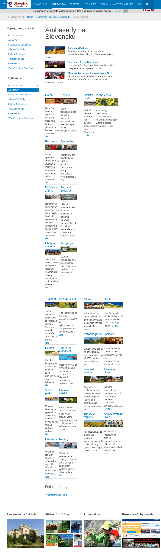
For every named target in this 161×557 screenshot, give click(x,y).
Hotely (49, 95)
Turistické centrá (16, 59)
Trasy (106, 4)
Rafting (63, 439)
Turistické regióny (90, 415)
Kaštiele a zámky (51, 189)
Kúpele (49, 347)
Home (30, 17)
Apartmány (67, 141)
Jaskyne (109, 334)
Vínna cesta (103, 95)
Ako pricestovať (15, 35)
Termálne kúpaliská (65, 349)
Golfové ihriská (64, 392)
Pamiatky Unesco (109, 371)
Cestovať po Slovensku (19, 44)
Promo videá (14, 63)
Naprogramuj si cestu (67, 4)
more (47, 57)
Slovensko (41, 4)
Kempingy (67, 243)
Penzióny (51, 141)
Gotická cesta (88, 97)
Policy (118, 11)
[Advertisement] (141, 66)
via (62, 275)
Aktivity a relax (124, 4)
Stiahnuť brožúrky (16, 49)
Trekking (50, 298)
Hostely (65, 95)
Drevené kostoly (89, 371)
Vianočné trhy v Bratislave (21, 68)
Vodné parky (49, 392)
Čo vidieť (92, 4)
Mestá (87, 298)
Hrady (107, 298)
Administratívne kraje (113, 415)
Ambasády (64, 17)
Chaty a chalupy (50, 245)
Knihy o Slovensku (17, 54)
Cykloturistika (67, 298)
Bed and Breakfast (66, 189)
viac (47, 136)
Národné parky (93, 334)
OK (125, 11)
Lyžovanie (51, 439)
